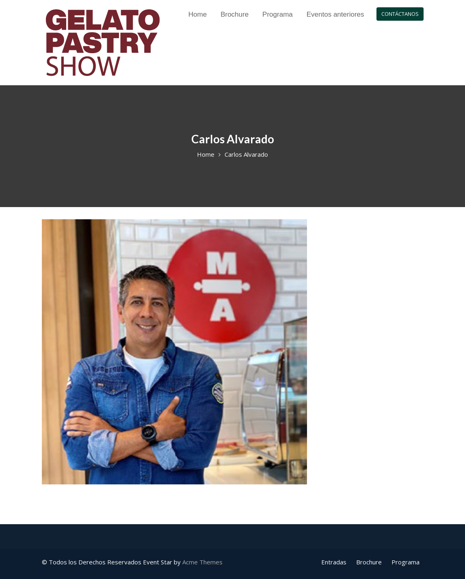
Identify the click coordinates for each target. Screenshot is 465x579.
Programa (277, 14)
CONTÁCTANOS (400, 13)
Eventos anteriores (335, 14)
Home (197, 14)
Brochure (235, 14)
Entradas (333, 562)
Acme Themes (202, 562)
